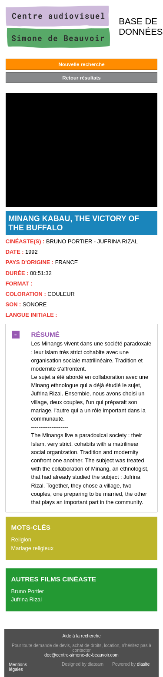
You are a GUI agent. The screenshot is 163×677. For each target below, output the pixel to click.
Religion (21, 539)
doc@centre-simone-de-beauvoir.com (81, 655)
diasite (143, 664)
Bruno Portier (27, 591)
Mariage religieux (32, 548)
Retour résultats (81, 77)
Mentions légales (18, 667)
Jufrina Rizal (26, 599)
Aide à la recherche (81, 636)
